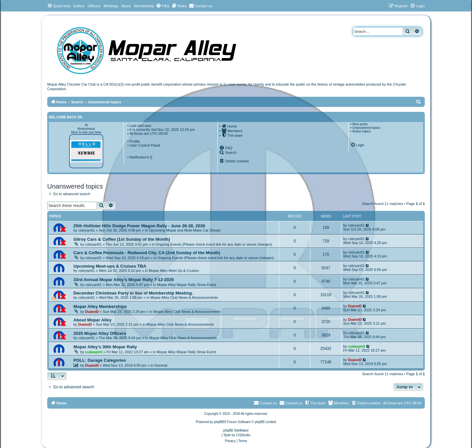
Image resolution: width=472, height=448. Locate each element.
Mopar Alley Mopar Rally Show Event (186, 285)
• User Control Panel (143, 145)
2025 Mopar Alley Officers (99, 333)
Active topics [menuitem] (361, 131)
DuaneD (92, 312)
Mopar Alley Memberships (100, 306)
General (160, 365)
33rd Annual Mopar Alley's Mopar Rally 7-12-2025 (123, 279)
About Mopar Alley (92, 319)
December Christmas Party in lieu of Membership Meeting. (133, 293)
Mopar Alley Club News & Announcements (184, 297)
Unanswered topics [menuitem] (366, 128)
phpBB (219, 422)
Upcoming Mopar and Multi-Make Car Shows (185, 230)
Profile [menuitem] (134, 141)
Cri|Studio (243, 435)
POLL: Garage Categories (99, 360)
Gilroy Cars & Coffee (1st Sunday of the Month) (121, 239)
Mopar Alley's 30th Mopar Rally (105, 346)
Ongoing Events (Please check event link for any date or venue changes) (214, 244)
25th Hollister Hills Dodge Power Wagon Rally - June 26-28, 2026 (139, 225)
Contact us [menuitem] (291, 402)
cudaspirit (94, 352)
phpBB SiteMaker (236, 430)
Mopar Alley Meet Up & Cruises (174, 271)
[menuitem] (162, 6)
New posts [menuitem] (360, 124)
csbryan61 (86, 230)
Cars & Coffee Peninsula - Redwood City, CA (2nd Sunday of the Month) (146, 252)
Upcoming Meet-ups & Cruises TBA (109, 266)
